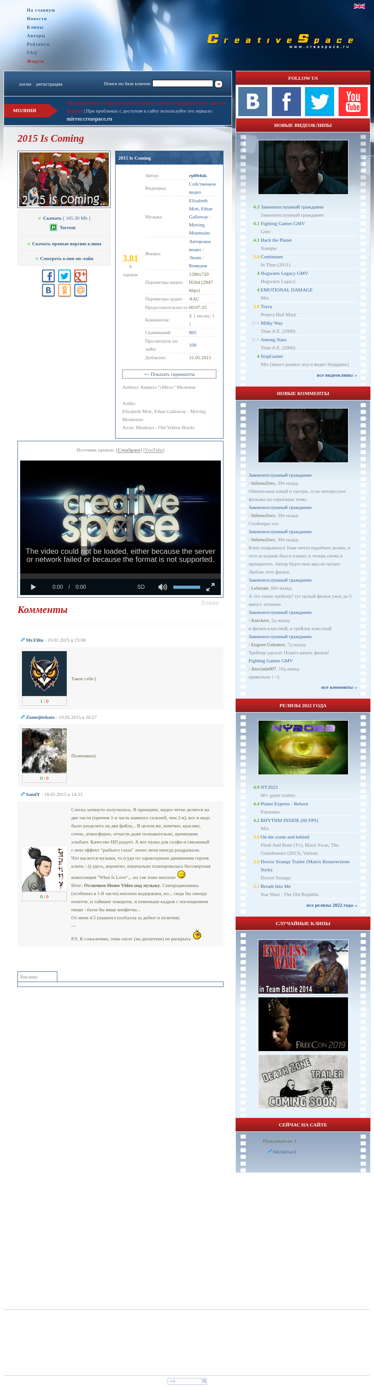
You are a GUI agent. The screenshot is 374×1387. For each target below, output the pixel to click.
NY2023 (269, 787)
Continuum (272, 256)
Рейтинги (38, 44)
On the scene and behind (285, 836)
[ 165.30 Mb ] (64, 218)
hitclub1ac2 (284, 1151)
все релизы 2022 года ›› (331, 905)
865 (193, 332)
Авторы (36, 35)
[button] (210, 603)
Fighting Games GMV (283, 223)
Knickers (260, 620)
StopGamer (272, 356)
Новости (37, 18)
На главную (41, 10)
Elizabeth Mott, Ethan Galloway (201, 208)
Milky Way (272, 323)
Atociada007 (263, 668)
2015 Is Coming (134, 158)
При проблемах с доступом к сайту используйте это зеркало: (149, 110)
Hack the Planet (276, 240)
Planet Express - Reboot (284, 803)
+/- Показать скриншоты (169, 374)
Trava (266, 306)
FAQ (32, 52)
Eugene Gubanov (268, 644)
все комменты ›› (339, 687)
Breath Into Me (276, 886)
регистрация (49, 84)
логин (25, 84)
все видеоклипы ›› (337, 375)
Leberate (259, 588)
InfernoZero (263, 483)
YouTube (154, 449)
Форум (35, 61)
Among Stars (274, 339)
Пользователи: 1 (280, 1141)
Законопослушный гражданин (292, 206)
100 (193, 345)
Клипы (35, 27)
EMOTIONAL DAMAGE (287, 289)
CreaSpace (129, 449)
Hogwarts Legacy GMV (284, 273)
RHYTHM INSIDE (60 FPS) (289, 820)
